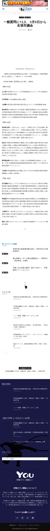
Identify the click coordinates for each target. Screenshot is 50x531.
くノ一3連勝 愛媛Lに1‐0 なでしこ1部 (25, 315)
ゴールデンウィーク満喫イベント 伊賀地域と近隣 (29, 441)
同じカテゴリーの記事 (9, 244)
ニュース (9, 13)
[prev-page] (3, 277)
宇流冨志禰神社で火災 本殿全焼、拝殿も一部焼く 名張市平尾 (25, 371)
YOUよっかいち (22, 525)
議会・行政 (17, 13)
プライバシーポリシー (35, 525)
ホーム (4, 13)
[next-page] (6, 277)
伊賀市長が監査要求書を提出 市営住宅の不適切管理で (30, 297)
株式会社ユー (13, 525)
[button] (3, 9)
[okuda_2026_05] (25, 5)
